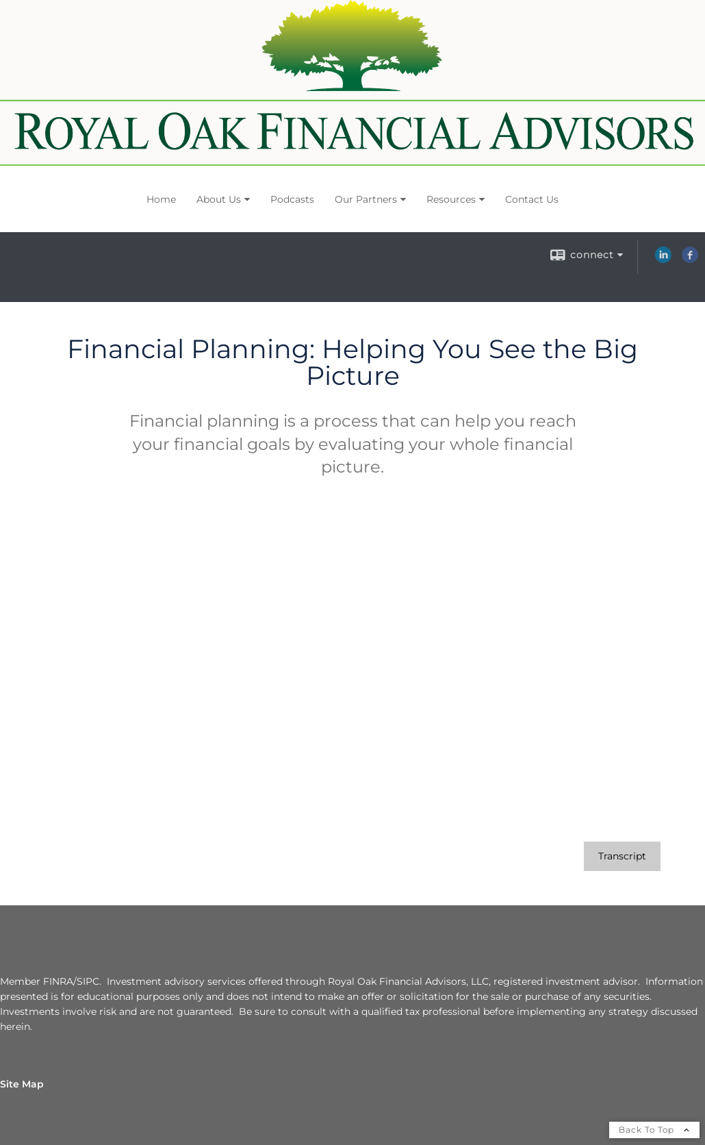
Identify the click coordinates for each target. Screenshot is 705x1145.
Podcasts (292, 199)
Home (161, 199)
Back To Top (654, 1129)
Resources (451, 199)
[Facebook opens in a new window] (690, 259)
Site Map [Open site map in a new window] (22, 1084)
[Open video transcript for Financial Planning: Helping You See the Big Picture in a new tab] (622, 856)
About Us (218, 199)
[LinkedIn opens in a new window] (663, 259)
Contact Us (532, 199)
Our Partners (366, 199)
